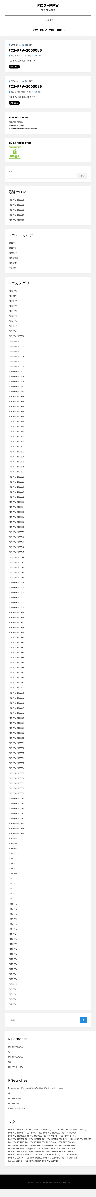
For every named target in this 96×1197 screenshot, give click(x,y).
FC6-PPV (12, 994)
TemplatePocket (47, 1190)
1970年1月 (13, 273)
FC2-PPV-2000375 (16, 718)
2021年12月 (13, 263)
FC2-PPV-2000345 (16, 567)
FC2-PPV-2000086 (25, 55)
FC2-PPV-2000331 (16, 497)
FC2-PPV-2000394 (16, 814)
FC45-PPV (13, 969)
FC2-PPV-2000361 (16, 220)
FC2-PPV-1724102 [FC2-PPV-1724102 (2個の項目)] (50, 1148)
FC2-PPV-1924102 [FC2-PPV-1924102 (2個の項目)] (33, 1158)
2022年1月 (13, 258)
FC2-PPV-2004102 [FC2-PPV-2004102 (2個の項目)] (51, 1162)
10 (9, 1057)
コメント (41, 60)
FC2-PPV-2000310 (16, 392)
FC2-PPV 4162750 (15, 1052)
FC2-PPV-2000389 (16, 788)
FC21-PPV (13, 849)
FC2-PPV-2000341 (16, 547)
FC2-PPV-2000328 (16, 482)
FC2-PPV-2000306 (16, 371)
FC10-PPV (13, 296)
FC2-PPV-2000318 (16, 432)
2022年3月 (13, 248)
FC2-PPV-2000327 (16, 477)
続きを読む (14, 71)
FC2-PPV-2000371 (16, 698)
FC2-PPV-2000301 (16, 346)
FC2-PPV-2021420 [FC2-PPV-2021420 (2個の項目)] (34, 1165)
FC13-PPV (13, 311)
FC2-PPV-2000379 (16, 738)
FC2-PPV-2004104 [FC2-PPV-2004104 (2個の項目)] (16, 1165)
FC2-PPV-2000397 (16, 829)
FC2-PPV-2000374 (16, 713)
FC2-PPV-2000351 (16, 598)
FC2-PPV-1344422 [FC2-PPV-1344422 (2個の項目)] (60, 1135)
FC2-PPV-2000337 (16, 527)
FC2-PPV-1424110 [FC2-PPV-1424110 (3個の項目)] (50, 1145)
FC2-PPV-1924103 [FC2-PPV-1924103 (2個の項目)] (50, 1158)
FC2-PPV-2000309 (16, 387)
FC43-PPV (13, 959)
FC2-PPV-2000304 (16, 361)
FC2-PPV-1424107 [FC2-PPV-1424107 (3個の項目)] (16, 1145)
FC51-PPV (13, 989)
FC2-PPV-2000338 (16, 532)
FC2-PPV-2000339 (16, 537)
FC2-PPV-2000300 (16, 341)
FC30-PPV (13, 904)
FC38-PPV (13, 929)
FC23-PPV (13, 859)
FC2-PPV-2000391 (16, 798)
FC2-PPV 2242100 (15, 1062)
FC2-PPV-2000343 (16, 557)
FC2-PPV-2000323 (16, 457)
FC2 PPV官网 (13, 1109)
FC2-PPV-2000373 (16, 708)
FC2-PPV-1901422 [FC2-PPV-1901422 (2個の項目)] (67, 1152)
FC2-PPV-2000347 (16, 577)
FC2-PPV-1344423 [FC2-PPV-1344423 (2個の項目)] (77, 1135)
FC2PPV (12, 894)
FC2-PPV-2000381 (16, 748)
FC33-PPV (13, 909)
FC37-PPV (13, 924)
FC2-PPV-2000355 (16, 618)
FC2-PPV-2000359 (16, 638)
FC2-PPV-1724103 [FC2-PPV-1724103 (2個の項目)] (66, 1148)
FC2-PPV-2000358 (16, 633)
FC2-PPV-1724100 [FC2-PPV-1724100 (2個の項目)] (16, 1148)
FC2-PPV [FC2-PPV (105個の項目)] (12, 1135)
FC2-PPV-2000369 (16, 688)
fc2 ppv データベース (16, 1114)
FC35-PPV (13, 914)
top (9, 1067)
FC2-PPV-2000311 (16, 397)
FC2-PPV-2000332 (16, 502)
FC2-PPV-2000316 (16, 422)
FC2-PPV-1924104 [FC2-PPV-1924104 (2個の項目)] (67, 1158)
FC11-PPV (12, 301)
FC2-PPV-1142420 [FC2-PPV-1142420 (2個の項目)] (25, 1135)
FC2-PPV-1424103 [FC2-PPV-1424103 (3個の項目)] (33, 1142)
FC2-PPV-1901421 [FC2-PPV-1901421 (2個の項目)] (50, 1152)
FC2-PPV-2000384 (16, 763)
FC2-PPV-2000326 (16, 472)
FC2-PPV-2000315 (16, 417)
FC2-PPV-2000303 (16, 356)
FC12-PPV (13, 306)
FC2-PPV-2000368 (16, 683)
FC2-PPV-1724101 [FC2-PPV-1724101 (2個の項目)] (33, 1148)
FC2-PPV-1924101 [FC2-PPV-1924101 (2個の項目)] (16, 1158)
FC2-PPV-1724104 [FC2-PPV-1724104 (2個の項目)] (16, 1152)
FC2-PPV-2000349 (16, 587)
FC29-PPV (13, 889)
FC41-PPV (13, 949)
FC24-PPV (13, 864)
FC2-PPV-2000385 (16, 768)
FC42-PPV (13, 954)
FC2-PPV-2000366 (16, 673)
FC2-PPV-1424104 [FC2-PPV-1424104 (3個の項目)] (50, 1142)
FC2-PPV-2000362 (16, 653)
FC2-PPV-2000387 (16, 778)
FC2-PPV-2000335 (16, 517)
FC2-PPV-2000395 (16, 215)
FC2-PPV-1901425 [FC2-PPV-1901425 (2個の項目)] (50, 1155)
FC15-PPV (13, 321)
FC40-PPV (13, 944)
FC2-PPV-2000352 (16, 603)
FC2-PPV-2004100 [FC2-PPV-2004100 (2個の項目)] (33, 1162)
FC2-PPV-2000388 (16, 783)
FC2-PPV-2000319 (16, 437)
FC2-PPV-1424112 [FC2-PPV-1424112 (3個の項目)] (83, 1145)
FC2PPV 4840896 (15, 1072)
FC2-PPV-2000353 (16, 608)
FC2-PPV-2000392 (16, 210)
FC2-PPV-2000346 (16, 572)
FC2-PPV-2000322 (16, 452)
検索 (10, 177)
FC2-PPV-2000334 (16, 512)
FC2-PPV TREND (16, 127)
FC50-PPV (13, 984)
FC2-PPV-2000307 (16, 376)
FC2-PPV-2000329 (16, 225)
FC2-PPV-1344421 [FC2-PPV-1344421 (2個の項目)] (42, 1135)
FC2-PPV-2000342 (16, 552)
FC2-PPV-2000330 (16, 205)
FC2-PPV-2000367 (16, 678)
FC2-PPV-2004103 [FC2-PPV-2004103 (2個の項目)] (68, 1162)
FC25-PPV (13, 869)
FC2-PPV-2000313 (16, 407)
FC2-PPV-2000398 (16, 834)
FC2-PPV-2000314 (16, 412)
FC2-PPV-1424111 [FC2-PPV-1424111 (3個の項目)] (66, 1145)
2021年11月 (13, 268)
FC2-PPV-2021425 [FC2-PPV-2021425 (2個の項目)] (50, 1169)
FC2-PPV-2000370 (16, 693)
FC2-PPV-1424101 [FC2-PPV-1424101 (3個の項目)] (68, 1138)
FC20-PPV (13, 844)
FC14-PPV (13, 316)
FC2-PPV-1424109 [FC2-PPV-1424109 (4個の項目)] (33, 1145)
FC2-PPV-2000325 (16, 467)
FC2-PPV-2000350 (16, 592)
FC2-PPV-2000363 (16, 658)
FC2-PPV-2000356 (16, 623)
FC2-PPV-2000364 (16, 663)
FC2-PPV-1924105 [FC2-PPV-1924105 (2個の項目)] (16, 1162)
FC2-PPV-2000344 (16, 562)
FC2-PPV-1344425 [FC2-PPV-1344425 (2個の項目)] (34, 1138)
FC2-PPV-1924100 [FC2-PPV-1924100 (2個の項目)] (67, 1155)
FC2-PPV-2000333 (16, 507)
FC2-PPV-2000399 (16, 839)
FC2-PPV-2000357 (16, 628)
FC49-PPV (13, 974)
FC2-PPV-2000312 (16, 402)
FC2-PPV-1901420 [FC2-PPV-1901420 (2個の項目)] (33, 1152)
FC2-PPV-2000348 (16, 582)
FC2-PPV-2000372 (16, 703)
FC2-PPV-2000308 (16, 382)
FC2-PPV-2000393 (16, 809)
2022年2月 (13, 253)
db (9, 1098)
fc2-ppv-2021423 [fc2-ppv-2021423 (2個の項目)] (16, 1169)
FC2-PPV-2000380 (16, 743)
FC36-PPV (13, 919)
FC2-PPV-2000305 (16, 366)
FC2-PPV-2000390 (16, 793)
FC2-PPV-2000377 (16, 728)
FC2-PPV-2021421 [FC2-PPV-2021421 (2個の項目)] (51, 1165)
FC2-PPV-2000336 (16, 522)
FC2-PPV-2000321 (16, 447)
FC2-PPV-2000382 (16, 753)
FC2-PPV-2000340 (16, 542)
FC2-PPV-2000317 (16, 427)
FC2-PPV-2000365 (16, 668)
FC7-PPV (12, 999)
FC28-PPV (13, 884)
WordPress (66, 1190)
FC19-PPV (13, 331)
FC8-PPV (12, 1004)
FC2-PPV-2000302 (16, 351)
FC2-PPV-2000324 (16, 462)
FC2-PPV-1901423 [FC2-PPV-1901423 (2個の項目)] (16, 1155)
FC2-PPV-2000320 (16, 442)
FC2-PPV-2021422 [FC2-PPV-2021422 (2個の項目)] (68, 1165)
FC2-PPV (48, 7)
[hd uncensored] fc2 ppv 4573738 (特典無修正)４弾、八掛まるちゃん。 (36, 1093)
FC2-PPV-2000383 (16, 758)
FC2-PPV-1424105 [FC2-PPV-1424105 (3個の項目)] (68, 1142)
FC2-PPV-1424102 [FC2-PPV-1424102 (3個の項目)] (16, 1142)
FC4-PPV (12, 939)
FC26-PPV (13, 874)
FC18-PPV (13, 326)
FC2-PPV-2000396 (16, 824)
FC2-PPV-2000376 (16, 723)
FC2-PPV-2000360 (16, 643)
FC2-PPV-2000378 (16, 733)
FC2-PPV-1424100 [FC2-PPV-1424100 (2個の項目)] (51, 1138)
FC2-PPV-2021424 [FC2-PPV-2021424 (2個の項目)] (33, 1169)
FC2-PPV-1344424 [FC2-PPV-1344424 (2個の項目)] (16, 1138)
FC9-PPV (12, 1009)
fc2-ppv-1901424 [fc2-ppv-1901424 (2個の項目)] (32, 1155)
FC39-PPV (13, 934)
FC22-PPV (13, 854)
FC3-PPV (12, 899)
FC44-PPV (13, 964)
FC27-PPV (13, 879)
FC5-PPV (12, 979)
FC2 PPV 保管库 (14, 1103)
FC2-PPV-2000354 (16, 613)
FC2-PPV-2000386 (16, 773)
